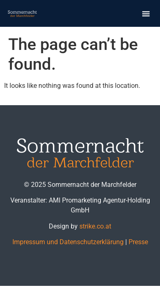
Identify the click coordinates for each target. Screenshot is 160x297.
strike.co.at (95, 226)
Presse (138, 242)
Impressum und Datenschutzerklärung (68, 242)
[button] (146, 13)
